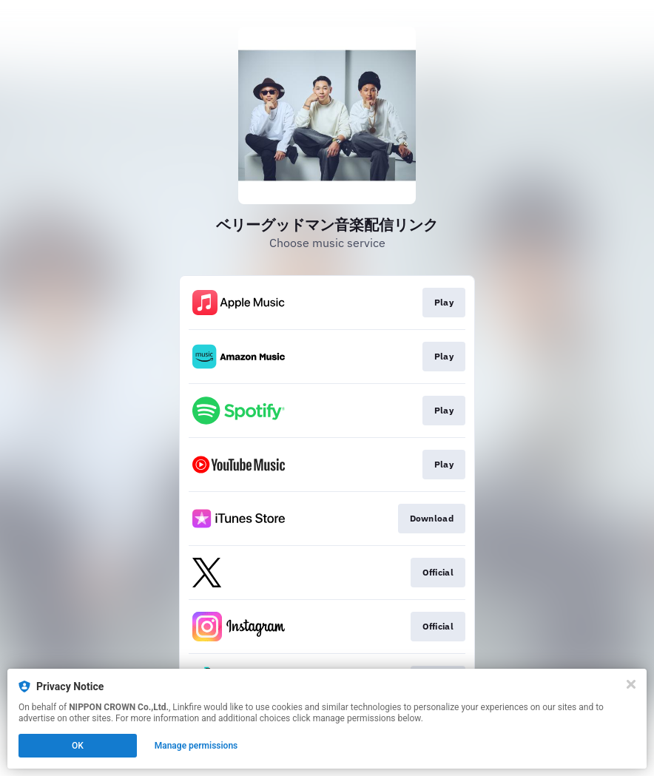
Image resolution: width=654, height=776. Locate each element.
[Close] (631, 684)
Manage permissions (196, 745)
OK (78, 745)
